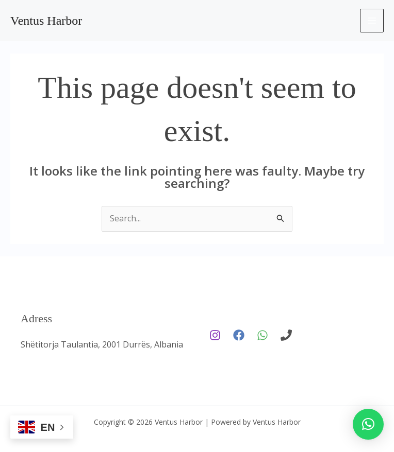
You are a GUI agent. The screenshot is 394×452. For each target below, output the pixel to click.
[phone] (286, 335)
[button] (368, 424)
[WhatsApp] (262, 335)
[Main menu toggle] (372, 20)
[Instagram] (215, 335)
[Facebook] (238, 335)
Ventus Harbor (46, 20)
